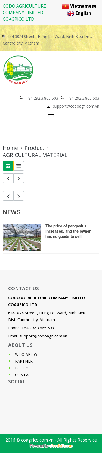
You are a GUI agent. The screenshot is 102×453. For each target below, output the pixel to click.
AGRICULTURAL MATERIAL (35, 155)
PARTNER (24, 361)
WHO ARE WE (27, 354)
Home (10, 148)
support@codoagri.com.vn (43, 336)
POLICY (21, 368)
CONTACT (24, 374)
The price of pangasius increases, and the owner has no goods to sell (68, 231)
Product (34, 148)
